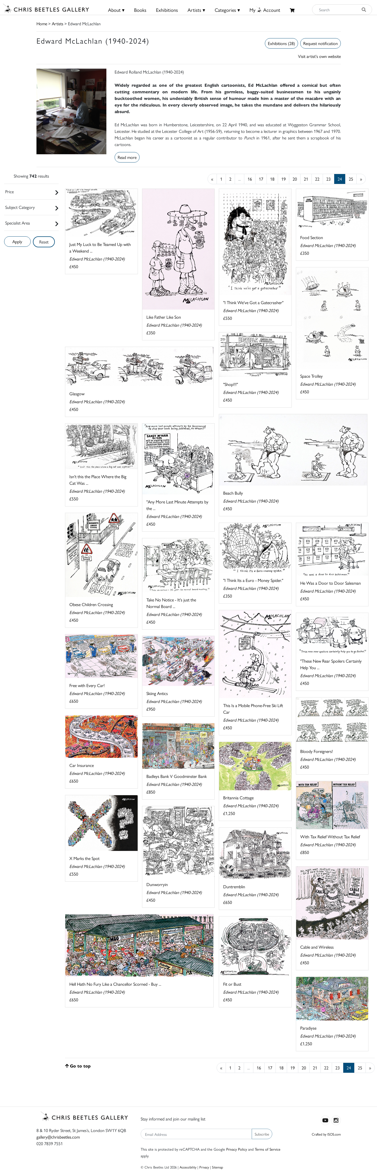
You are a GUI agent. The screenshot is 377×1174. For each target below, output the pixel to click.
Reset (44, 242)
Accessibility (188, 1167)
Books (140, 9)
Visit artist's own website (319, 56)
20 (295, 179)
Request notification (320, 43)
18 (272, 179)
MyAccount (265, 9)
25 (351, 179)
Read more (127, 157)
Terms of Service (267, 1149)
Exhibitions (167, 9)
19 (283, 179)
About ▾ (116, 9)
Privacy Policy (236, 1149)
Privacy (204, 1167)
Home (41, 23)
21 (306, 179)
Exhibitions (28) (281, 43)
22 (317, 179)
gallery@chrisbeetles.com (58, 1137)
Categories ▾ (227, 9)
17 (261, 179)
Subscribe (262, 1134)
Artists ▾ (196, 9)
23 (328, 179)
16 (250, 179)
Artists (57, 23)
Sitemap (217, 1167)
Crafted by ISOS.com (326, 1134)
